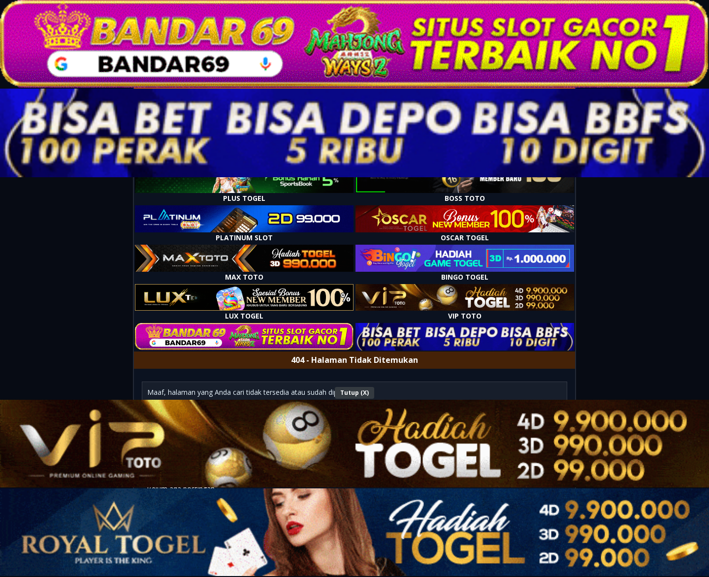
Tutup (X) (354, 392)
